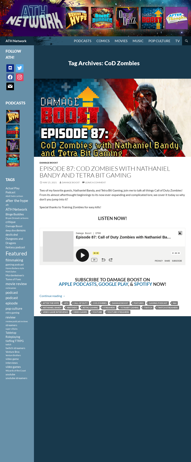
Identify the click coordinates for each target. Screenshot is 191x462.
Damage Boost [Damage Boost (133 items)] (14, 226)
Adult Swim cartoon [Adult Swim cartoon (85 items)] (14, 196)
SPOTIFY (143, 284)
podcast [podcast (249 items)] (12, 292)
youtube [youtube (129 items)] (10, 374)
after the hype (51, 303)
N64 (174, 303)
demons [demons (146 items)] (21, 230)
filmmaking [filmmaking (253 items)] (14, 260)
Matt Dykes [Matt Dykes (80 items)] (11, 271)
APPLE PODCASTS (78, 284)
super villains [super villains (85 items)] (12, 329)
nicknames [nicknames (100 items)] (11, 288)
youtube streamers (118, 312)
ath (66, 303)
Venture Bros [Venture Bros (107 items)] (13, 351)
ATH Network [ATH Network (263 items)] (16, 209)
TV (177, 41)
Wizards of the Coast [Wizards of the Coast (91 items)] (16, 370)
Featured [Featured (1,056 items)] (16, 253)
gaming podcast (158, 303)
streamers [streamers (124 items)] (11, 325)
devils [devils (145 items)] (9, 234)
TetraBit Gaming (129, 307)
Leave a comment (95, 182)
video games (80, 312)
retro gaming (90, 307)
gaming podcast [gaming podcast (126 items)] (15, 264)
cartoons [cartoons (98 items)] (24, 218)
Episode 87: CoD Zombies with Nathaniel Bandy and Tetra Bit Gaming (105, 172)
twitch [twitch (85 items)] (8, 344)
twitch (148, 307)
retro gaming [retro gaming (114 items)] (12, 312)
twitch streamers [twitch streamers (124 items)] (15, 348)
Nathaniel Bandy (52, 307)
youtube (97, 312)
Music (138, 41)
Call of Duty (80, 303)
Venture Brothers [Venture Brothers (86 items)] (13, 355)
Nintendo (72, 307)
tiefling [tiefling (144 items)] (10, 340)
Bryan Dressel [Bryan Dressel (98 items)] (12, 218)
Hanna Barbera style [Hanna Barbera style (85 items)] (15, 268)
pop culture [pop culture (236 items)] (14, 308)
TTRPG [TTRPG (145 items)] (19, 340)
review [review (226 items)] (10, 317)
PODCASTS (82, 41)
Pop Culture (159, 41)
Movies (121, 41)
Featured (139, 303)
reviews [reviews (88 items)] (24, 321)
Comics (103, 41)
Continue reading (52, 296)
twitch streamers (167, 307)
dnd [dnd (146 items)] (15, 234)
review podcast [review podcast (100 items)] (13, 321)
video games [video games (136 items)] (13, 366)
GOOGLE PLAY (113, 284)
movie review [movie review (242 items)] (16, 284)
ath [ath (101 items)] (7, 204)
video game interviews (55, 312)
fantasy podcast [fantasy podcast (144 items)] (15, 247)
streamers (109, 307)
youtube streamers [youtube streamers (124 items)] (16, 378)
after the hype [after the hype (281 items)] (17, 200)
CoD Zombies (100, 303)
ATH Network (16, 41)
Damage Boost (49, 162)
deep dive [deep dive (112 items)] (11, 230)
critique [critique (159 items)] (10, 222)
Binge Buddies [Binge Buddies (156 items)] (15, 214)
